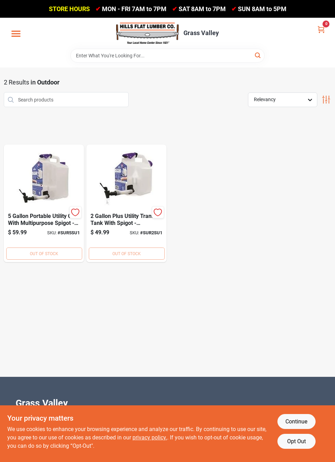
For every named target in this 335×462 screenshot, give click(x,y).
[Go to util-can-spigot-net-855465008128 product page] (44, 203)
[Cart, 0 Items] (321, 29)
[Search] (258, 55)
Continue (296, 421)
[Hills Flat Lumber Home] (147, 33)
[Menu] (15, 34)
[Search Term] (167, 56)
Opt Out (296, 441)
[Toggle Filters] (326, 100)
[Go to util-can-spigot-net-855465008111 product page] (126, 203)
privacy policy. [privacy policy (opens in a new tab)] (149, 437)
